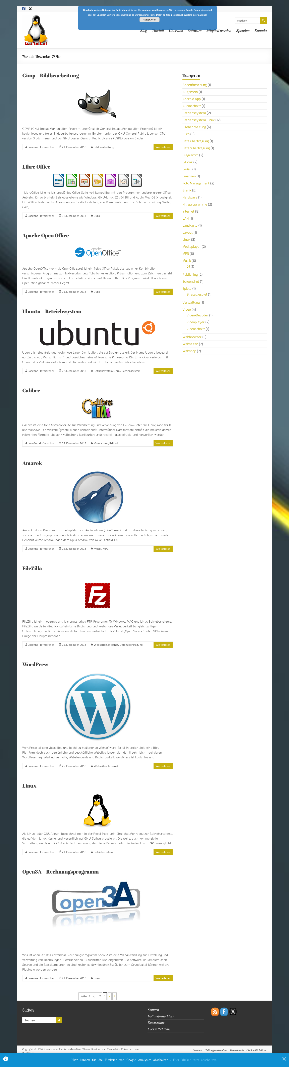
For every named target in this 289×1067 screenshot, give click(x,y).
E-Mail (186, 169)
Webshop (189, 351)
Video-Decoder (197, 315)
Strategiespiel (196, 294)
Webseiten (100, 644)
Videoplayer (195, 322)
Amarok (32, 462)
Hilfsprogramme (194, 204)
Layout (187, 232)
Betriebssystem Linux (107, 370)
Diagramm (190, 155)
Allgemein (190, 92)
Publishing (190, 274)
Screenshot (190, 281)
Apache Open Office (45, 235)
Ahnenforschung (194, 85)
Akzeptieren (149, 19)
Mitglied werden (218, 31)
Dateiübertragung (195, 141)
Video (186, 309)
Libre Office (36, 166)
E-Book (113, 443)
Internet (113, 644)
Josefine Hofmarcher (41, 147)
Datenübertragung (130, 644)
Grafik (186, 190)
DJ (188, 266)
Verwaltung (101, 443)
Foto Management (195, 183)
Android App (191, 99)
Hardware (189, 197)
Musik (97, 548)
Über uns (175, 31)
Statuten (153, 1010)
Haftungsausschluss (160, 1016)
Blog (143, 31)
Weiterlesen (163, 147)
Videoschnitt (195, 329)
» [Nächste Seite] (114, 996)
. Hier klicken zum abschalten (193, 1060)
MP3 (106, 548)
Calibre (31, 390)
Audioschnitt (191, 106)
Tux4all (158, 31)
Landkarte (189, 225)
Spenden (242, 31)
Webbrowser (191, 337)
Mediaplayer (191, 246)
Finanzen (189, 176)
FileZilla (32, 568)
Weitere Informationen (195, 15)
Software (194, 31)
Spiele (186, 288)
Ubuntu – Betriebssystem (51, 311)
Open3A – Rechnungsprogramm (60, 871)
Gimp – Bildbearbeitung (50, 75)
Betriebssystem (130, 370)
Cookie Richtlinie (159, 1029)
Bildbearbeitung (104, 147)
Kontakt (260, 31)
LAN (185, 218)
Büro (97, 215)
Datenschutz (156, 1023)
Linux (29, 785)
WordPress (35, 664)
